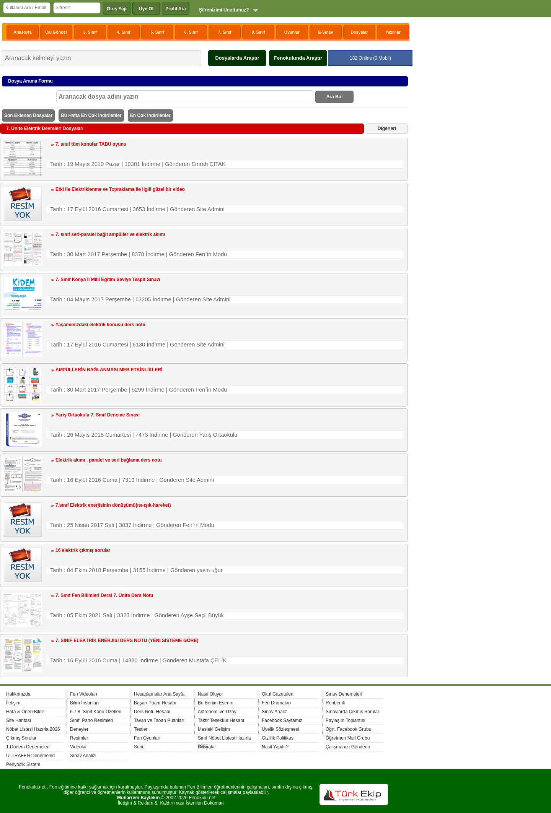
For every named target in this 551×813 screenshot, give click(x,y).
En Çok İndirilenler (150, 115)
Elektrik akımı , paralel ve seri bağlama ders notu (108, 460)
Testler (140, 729)
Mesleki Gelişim (214, 729)
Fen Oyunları (147, 738)
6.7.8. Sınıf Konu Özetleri (95, 711)
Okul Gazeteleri (277, 694)
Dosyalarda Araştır (237, 58)
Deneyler (79, 729)
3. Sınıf (90, 32)
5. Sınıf (157, 32)
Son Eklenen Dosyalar (28, 115)
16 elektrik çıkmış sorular (82, 550)
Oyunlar (292, 32)
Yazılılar (393, 32)
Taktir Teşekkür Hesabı (221, 720)
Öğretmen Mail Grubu (348, 738)
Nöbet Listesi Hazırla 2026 (33, 729)
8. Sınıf (258, 32)
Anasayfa (22, 32)
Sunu (139, 747)
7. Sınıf (224, 32)
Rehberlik (335, 703)
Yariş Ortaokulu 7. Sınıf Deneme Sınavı (97, 415)
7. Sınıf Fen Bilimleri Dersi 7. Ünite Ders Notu (104, 595)
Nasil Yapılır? (275, 747)
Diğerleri (387, 128)
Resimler (79, 738)
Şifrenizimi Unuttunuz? (224, 10)
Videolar (78, 747)
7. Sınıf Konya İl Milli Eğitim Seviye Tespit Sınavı (107, 279)
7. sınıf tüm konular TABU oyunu (90, 144)
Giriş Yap (117, 8)
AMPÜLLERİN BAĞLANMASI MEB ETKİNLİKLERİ (108, 369)
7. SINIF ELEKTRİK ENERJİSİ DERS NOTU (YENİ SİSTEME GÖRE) (126, 640)
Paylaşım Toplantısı (345, 720)
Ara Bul (334, 96)
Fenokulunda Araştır (298, 58)
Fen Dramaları (276, 703)
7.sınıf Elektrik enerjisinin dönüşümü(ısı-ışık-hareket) (113, 505)
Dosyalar (359, 32)
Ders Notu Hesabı (152, 711)
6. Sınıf (191, 32)
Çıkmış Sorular (21, 738)
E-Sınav (325, 32)
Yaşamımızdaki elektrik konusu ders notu (100, 324)
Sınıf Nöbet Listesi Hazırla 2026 (224, 739)
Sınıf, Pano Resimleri (91, 720)
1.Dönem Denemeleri (27, 747)
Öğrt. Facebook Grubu (348, 729)
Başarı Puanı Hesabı (155, 703)
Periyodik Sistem (23, 764)
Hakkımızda (18, 694)
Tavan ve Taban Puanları (159, 720)
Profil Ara (175, 8)
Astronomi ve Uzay (217, 711)
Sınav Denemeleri (344, 694)
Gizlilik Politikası (278, 738)
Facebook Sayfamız (282, 720)
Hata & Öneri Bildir (25, 711)
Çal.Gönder (56, 32)
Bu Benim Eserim (215, 703)
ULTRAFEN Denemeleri (30, 755)
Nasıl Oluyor (210, 694)
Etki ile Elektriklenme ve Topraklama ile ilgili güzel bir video (120, 189)
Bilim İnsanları (84, 703)
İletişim (13, 703)
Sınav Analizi (83, 755)
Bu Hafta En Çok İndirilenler (91, 115)
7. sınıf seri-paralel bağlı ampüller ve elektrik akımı (110, 234)
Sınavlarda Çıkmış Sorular (352, 711)
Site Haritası (18, 720)
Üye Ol (146, 8)
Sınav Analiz (274, 711)
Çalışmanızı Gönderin (348, 747)
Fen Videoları (83, 694)
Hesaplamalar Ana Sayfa (159, 694)
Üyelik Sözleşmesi (280, 729)
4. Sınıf (123, 32)
